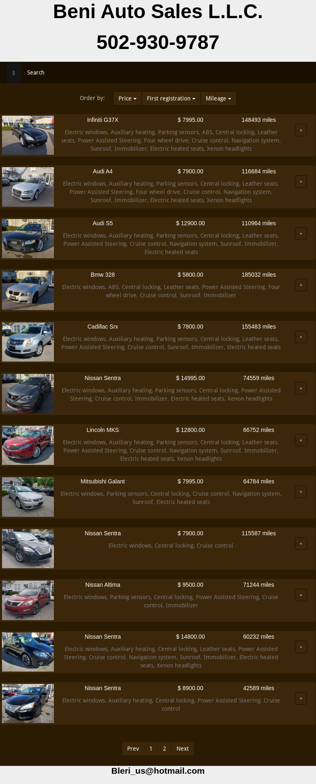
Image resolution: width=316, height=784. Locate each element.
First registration (171, 98)
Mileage (218, 98)
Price (127, 98)
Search (35, 72)
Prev (133, 748)
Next (183, 748)
